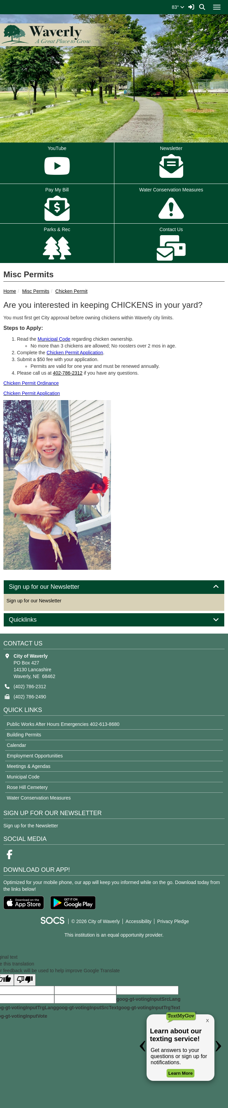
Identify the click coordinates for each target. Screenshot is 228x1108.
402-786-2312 (67, 373)
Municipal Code (23, 777)
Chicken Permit (71, 291)
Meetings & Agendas (28, 766)
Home (9, 291)
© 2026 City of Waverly (95, 921)
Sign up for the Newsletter (30, 825)
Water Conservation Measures (39, 798)
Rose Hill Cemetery (27, 787)
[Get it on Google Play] (73, 902)
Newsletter (171, 163)
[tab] (114, 587)
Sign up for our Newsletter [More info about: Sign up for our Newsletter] (33, 600)
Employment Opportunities (35, 755)
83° (178, 7)
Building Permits (24, 734)
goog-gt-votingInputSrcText (87, 1007)
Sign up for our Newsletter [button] (52, 587)
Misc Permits (35, 291)
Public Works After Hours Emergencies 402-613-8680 (63, 724)
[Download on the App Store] (23, 902)
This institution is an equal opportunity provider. (114, 935)
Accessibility (138, 921)
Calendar (16, 745)
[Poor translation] (25, 980)
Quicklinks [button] (30, 620)
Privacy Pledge (173, 921)
